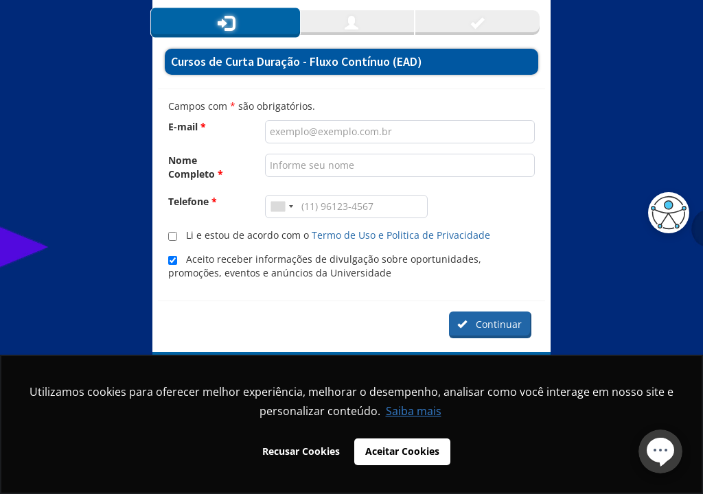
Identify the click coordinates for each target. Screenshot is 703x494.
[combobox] (281, 206)
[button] (665, 212)
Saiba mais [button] (413, 411)
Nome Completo (195, 167)
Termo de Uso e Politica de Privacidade (401, 235)
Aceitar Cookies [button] (402, 451)
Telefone (192, 201)
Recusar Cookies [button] (301, 451)
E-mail (187, 126)
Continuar (489, 324)
